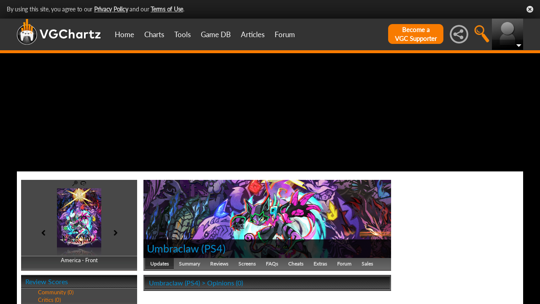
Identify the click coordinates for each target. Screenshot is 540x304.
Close (529, 9)
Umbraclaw (173, 248)
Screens (247, 264)
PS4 (213, 248)
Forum (285, 34)
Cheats (295, 264)
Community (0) (55, 292)
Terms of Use (167, 9)
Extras (320, 264)
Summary (189, 264)
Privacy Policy (111, 9)
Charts (154, 34)
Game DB (216, 34)
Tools (182, 34)
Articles (253, 34)
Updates (159, 264)
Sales (367, 264)
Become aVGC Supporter (416, 34)
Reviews (219, 264)
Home (124, 34)
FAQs (272, 264)
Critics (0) (49, 299)
